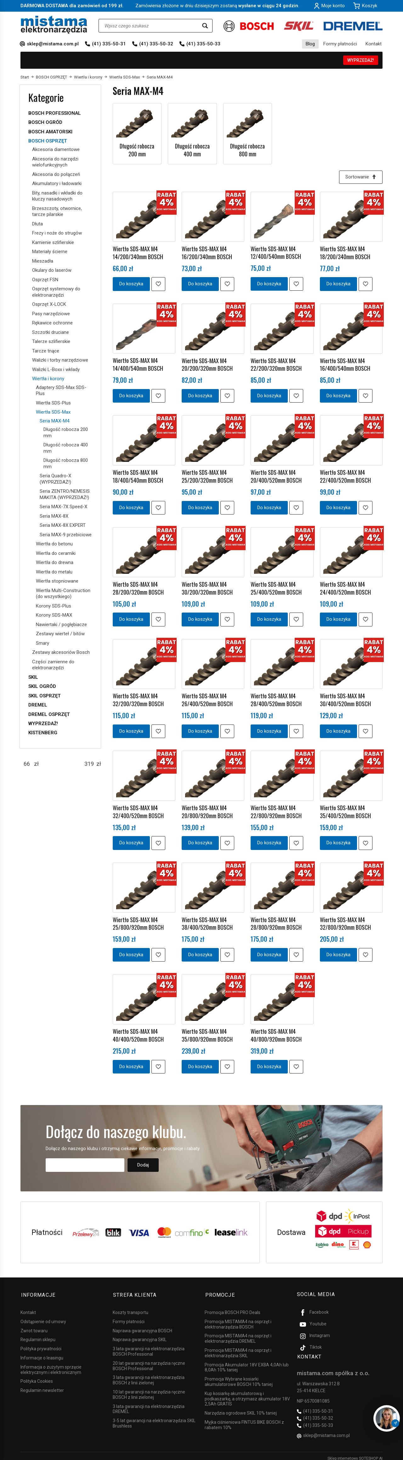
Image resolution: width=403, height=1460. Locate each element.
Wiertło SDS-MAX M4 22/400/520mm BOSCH (345, 475)
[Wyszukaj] (205, 25)
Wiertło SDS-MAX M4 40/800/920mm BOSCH (276, 1032)
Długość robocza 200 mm (137, 150)
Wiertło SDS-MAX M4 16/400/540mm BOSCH (345, 364)
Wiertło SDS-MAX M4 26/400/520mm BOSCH (207, 698)
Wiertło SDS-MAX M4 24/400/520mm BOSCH (345, 587)
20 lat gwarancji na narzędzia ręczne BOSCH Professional (149, 1361)
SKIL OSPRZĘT (44, 696)
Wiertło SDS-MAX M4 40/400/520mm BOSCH (138, 1032)
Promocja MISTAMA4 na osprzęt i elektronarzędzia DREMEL (238, 1334)
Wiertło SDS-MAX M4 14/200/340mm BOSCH (138, 252)
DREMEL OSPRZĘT (49, 714)
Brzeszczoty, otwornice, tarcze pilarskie (57, 212)
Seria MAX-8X (54, 516)
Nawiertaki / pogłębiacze (61, 624)
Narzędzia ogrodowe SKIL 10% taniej (241, 1408)
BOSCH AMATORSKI (50, 132)
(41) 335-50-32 (156, 44)
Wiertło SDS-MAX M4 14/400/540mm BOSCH (138, 364)
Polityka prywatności (40, 1344)
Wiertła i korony (48, 378)
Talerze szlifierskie (51, 341)
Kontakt (374, 44)
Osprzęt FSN (45, 279)
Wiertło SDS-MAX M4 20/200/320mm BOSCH (207, 364)
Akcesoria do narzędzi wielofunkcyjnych (55, 162)
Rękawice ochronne (52, 323)
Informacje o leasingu (41, 1353)
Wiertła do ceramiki (56, 553)
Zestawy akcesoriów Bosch (61, 652)
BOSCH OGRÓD (45, 122)
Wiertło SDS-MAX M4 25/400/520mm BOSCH (276, 587)
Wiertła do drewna (54, 562)
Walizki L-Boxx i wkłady (56, 369)
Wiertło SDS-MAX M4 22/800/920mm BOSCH (276, 809)
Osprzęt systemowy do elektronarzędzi (56, 292)
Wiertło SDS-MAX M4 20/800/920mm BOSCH (207, 809)
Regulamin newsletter (42, 1385)
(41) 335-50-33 (203, 44)
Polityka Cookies (36, 1376)
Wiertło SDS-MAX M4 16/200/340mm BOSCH (207, 252)
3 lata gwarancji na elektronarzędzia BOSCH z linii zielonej (148, 1375)
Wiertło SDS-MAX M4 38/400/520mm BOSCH (207, 921)
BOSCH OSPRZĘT (47, 141)
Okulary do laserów (51, 270)
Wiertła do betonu (54, 544)
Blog (310, 44)
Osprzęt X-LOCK (49, 304)
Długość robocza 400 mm (192, 150)
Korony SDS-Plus (53, 606)
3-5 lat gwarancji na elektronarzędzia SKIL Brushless (154, 1419)
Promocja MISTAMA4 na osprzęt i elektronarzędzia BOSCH (238, 1319)
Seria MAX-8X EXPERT (63, 525)
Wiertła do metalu (54, 572)
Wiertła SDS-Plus (53, 403)
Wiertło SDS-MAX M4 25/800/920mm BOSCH (138, 921)
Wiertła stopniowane (57, 581)
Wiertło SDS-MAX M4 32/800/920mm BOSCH (345, 921)
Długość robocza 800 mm (247, 150)
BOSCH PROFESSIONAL (54, 113)
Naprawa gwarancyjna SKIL (140, 1335)
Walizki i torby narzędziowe (60, 360)
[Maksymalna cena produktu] (89, 763)
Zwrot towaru (34, 1326)
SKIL (33, 677)
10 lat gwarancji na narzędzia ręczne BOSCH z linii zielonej (149, 1390)
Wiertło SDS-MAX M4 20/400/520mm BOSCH (276, 475)
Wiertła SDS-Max (53, 412)
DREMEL (37, 705)
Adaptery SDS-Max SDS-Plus (61, 391)
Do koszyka (131, 283)
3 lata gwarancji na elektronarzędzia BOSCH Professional (148, 1347)
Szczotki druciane (50, 332)
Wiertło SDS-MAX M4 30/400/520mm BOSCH (345, 698)
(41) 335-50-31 (109, 44)
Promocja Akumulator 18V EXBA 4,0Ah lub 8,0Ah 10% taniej (247, 1363)
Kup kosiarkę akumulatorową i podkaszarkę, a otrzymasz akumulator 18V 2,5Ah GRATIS (247, 1394)
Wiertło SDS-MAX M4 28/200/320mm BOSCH (138, 587)
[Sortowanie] (360, 176)
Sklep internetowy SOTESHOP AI (355, 1453)
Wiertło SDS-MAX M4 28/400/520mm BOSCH (276, 698)
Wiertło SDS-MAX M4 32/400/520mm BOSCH (138, 809)
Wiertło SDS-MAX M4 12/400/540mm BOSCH (276, 252)
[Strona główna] (54, 25)
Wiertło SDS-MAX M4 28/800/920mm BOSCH (276, 921)
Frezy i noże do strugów (57, 233)
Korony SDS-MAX (54, 615)
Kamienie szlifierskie (53, 242)
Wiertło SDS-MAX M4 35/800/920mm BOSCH (207, 1032)
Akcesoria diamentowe (56, 149)
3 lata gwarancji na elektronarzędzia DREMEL (148, 1404)
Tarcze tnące (45, 351)
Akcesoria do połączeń (56, 174)
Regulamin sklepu (37, 1335)
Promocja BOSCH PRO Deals (232, 1308)
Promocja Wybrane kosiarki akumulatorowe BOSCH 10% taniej (239, 1377)
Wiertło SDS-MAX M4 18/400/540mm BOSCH (138, 475)
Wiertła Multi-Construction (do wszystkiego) (63, 594)
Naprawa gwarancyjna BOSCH (142, 1326)
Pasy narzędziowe (51, 314)
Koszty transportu (130, 1308)
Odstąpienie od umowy (43, 1316)
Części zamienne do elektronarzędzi (53, 665)
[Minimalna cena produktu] (27, 763)
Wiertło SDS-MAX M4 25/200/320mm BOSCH (207, 475)
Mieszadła (42, 261)
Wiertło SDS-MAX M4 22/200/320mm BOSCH (276, 364)
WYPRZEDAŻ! (360, 60)
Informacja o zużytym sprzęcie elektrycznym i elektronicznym (51, 1365)
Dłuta (37, 224)
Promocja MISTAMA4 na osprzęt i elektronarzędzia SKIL (238, 1348)
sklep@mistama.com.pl (53, 44)
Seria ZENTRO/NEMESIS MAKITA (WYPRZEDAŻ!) (65, 494)
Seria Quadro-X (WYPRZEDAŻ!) (55, 479)
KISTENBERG (42, 733)
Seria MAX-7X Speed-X (63, 506)
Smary (42, 643)
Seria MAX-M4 (54, 421)
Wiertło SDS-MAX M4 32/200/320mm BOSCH (138, 698)
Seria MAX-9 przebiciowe (66, 535)
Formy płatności (340, 44)
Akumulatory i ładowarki (57, 183)
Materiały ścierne (49, 251)
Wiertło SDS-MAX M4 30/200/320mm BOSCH (207, 587)
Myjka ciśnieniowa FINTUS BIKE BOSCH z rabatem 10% (244, 1420)
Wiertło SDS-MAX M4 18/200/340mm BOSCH (345, 252)
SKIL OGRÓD (42, 686)
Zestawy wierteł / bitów (60, 634)
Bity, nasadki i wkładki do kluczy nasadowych (57, 196)
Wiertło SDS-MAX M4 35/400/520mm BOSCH (345, 809)
